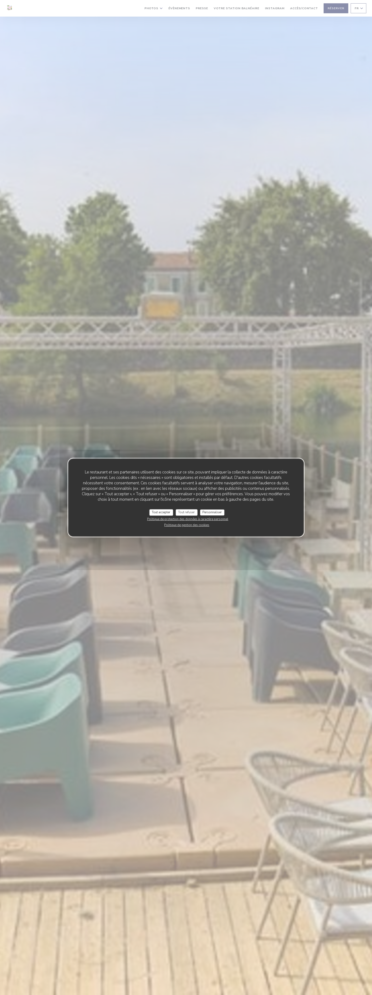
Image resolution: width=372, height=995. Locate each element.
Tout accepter (161, 512)
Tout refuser (186, 512)
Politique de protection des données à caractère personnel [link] (187, 519)
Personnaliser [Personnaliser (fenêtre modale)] (212, 512)
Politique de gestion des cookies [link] (186, 525)
